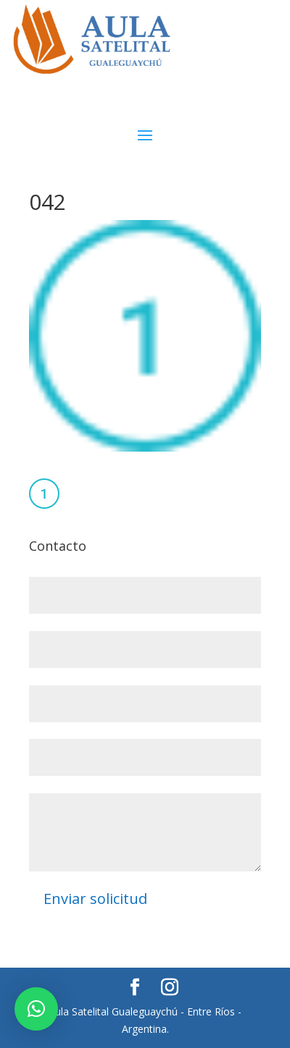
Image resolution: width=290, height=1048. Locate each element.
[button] (36, 1009)
